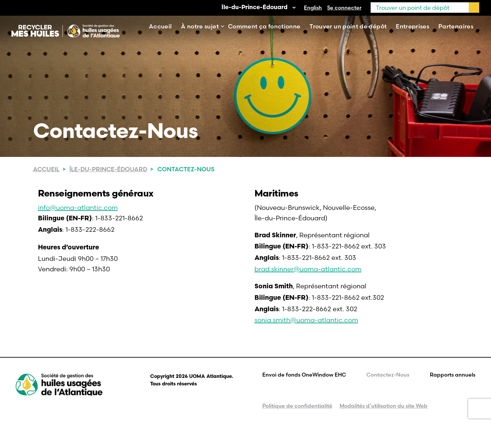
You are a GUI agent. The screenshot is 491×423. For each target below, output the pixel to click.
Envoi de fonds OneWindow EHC (304, 374)
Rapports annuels (452, 374)
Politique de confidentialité (297, 405)
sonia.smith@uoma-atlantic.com (306, 320)
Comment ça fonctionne (264, 26)
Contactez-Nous (387, 374)
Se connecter (344, 7)
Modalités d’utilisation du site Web (384, 405)
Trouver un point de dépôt (348, 26)
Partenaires (455, 26)
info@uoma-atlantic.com (78, 207)
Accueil (160, 26)
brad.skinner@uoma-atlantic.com (307, 269)
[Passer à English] (313, 7)
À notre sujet (200, 26)
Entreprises (412, 26)
